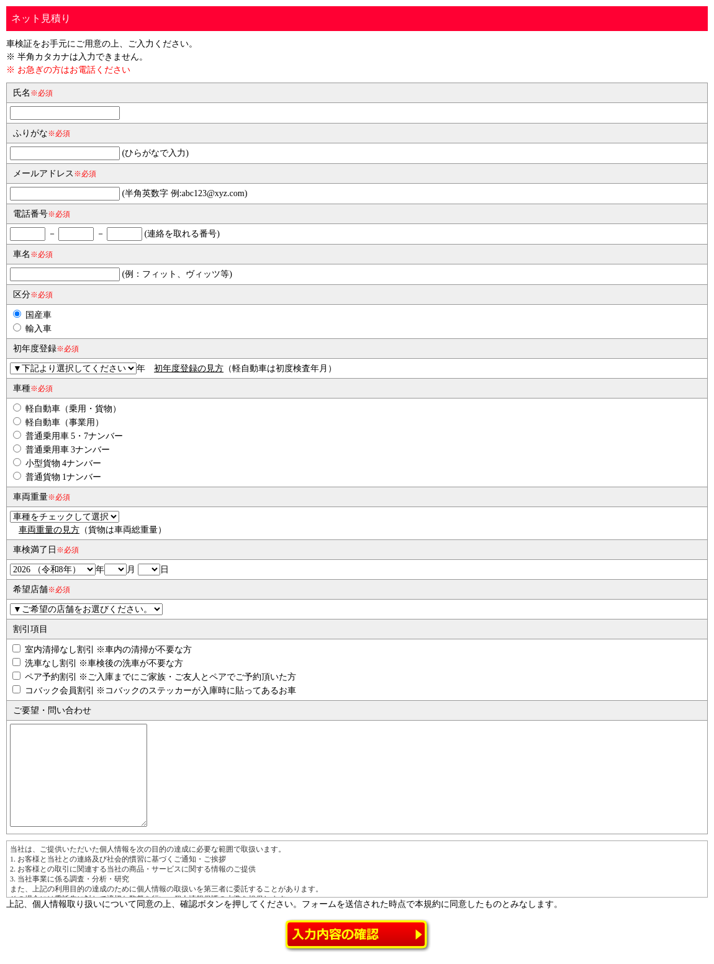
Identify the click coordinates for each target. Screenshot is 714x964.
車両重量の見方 (49, 529)
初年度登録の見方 (189, 368)
